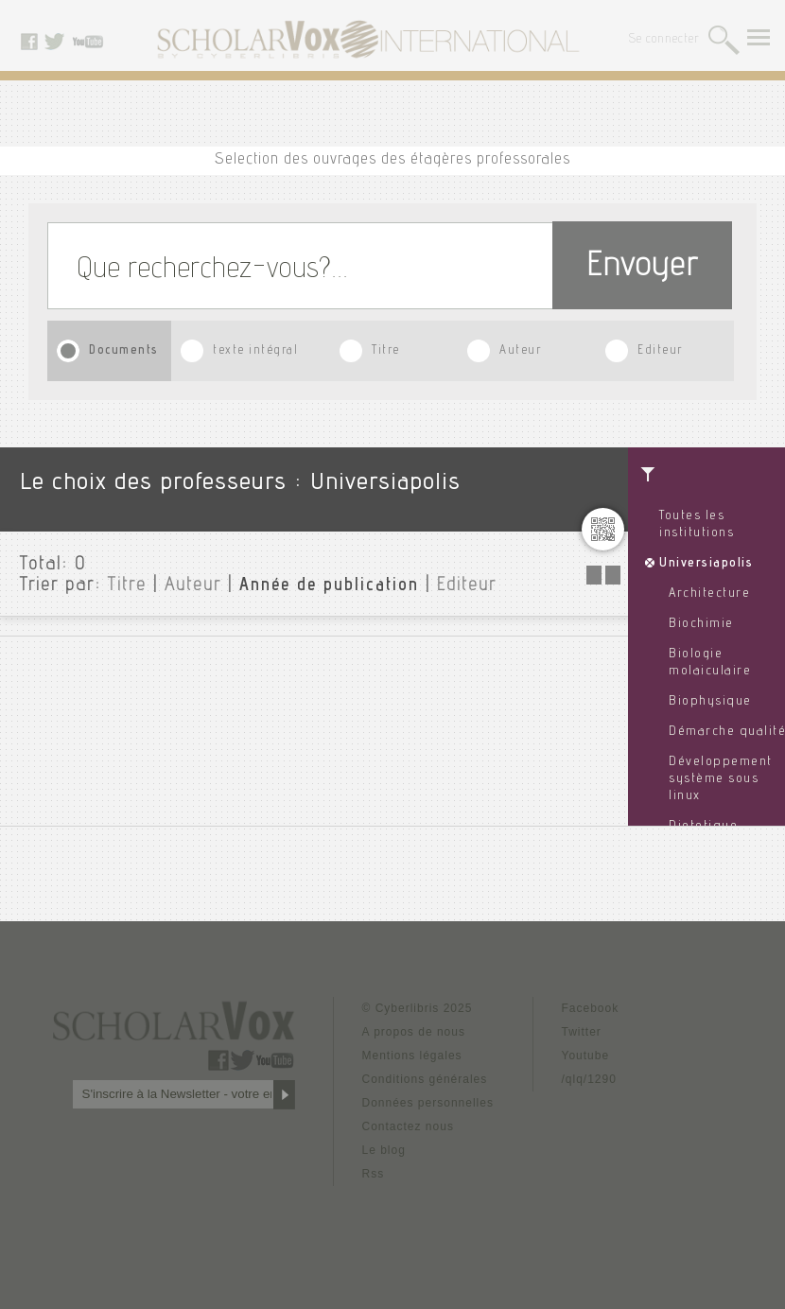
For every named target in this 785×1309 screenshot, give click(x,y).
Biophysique (710, 701)
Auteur (520, 351)
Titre (386, 351)
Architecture (709, 594)
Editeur (660, 351)
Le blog (384, 1150)
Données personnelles (428, 1102)
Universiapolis (706, 563)
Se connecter (664, 40)
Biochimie (701, 624)
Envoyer (642, 268)
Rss (373, 1173)
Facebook (590, 1008)
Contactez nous (408, 1126)
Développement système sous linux (721, 779)
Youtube (586, 1055)
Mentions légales (412, 1055)
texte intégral (255, 351)
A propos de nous (413, 1031)
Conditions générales (425, 1079)
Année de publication (329, 586)
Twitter (582, 1031)
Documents (124, 351)
